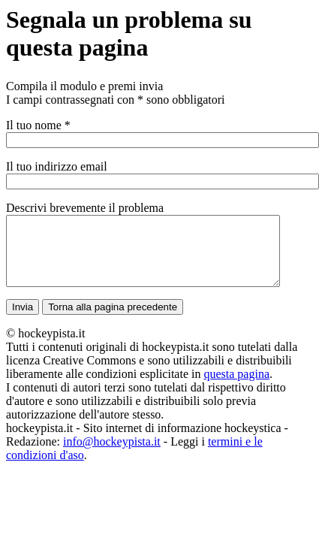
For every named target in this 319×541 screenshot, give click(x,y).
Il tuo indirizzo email (56, 166)
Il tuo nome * (38, 125)
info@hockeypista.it (112, 455)
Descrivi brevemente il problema (85, 207)
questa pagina (236, 387)
